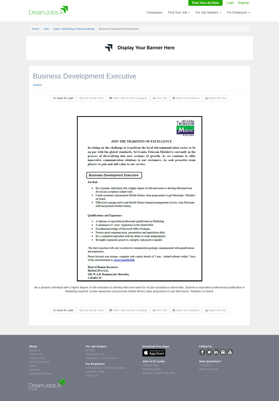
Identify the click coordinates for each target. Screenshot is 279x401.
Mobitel (37, 85)
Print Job (160, 98)
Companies (154, 12)
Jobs (46, 28)
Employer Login (95, 371)
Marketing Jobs (151, 369)
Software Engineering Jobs (158, 372)
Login (230, 2)
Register (244, 2)
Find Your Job (179, 12)
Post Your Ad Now (205, 2)
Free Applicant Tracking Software (106, 367)
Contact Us (35, 354)
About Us (34, 350)
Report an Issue (208, 369)
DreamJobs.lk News (41, 373)
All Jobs (90, 350)
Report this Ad (215, 98)
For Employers (238, 12)
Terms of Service (39, 361)
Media (32, 365)
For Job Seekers (208, 12)
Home (35, 28)
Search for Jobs (95, 354)
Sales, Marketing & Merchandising (73, 28)
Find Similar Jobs (91, 98)
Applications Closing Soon (101, 358)
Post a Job (92, 375)
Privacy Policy (37, 358)
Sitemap (34, 369)
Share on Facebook (186, 98)
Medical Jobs (150, 365)
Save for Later (63, 98)
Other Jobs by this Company (128, 98)
